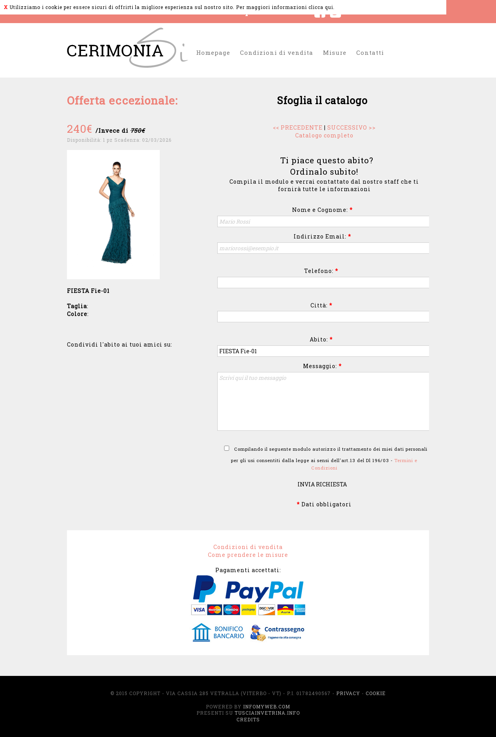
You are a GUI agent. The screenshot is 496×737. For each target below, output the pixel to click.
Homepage (213, 52)
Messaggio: (322, 366)
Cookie (376, 693)
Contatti (370, 52)
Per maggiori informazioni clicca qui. (285, 7)
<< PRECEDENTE (298, 127)
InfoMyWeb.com (266, 706)
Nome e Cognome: (322, 209)
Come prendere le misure (248, 554)
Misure (334, 52)
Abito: (321, 339)
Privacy (348, 693)
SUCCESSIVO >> (351, 127)
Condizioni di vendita (276, 52)
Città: (321, 305)
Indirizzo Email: (322, 236)
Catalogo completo (324, 135)
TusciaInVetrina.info (267, 713)
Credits (248, 719)
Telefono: (321, 271)
